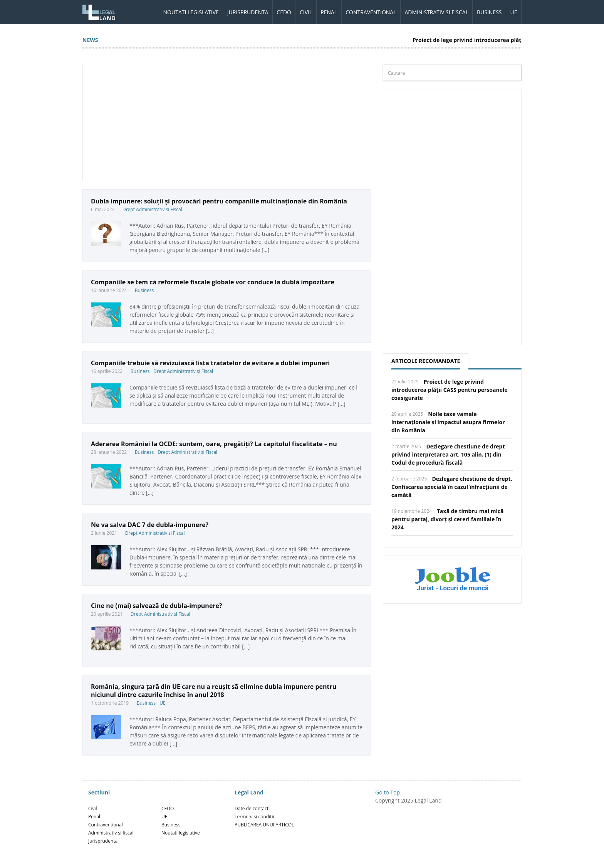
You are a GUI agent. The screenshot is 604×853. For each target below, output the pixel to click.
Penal (328, 12)
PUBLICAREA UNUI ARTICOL (264, 824)
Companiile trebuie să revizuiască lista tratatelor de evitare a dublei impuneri (210, 363)
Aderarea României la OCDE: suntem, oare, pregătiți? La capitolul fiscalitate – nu (214, 444)
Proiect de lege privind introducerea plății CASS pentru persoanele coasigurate (449, 389)
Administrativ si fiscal (436, 12)
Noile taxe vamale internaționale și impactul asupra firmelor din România (448, 422)
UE (513, 12)
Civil (306, 12)
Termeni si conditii (254, 816)
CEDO (284, 12)
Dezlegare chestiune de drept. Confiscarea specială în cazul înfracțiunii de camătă (451, 487)
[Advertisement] (227, 123)
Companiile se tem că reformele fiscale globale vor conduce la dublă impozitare (212, 282)
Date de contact (251, 808)
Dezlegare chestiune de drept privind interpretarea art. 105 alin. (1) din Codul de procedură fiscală (448, 454)
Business (489, 12)
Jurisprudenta (247, 12)
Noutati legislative (191, 12)
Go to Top (387, 792)
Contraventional (371, 12)
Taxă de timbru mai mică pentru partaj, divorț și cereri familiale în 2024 (447, 519)
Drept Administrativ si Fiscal (152, 209)
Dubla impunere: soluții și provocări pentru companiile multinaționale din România (219, 201)
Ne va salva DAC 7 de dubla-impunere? (149, 525)
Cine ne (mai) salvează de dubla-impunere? (156, 605)
